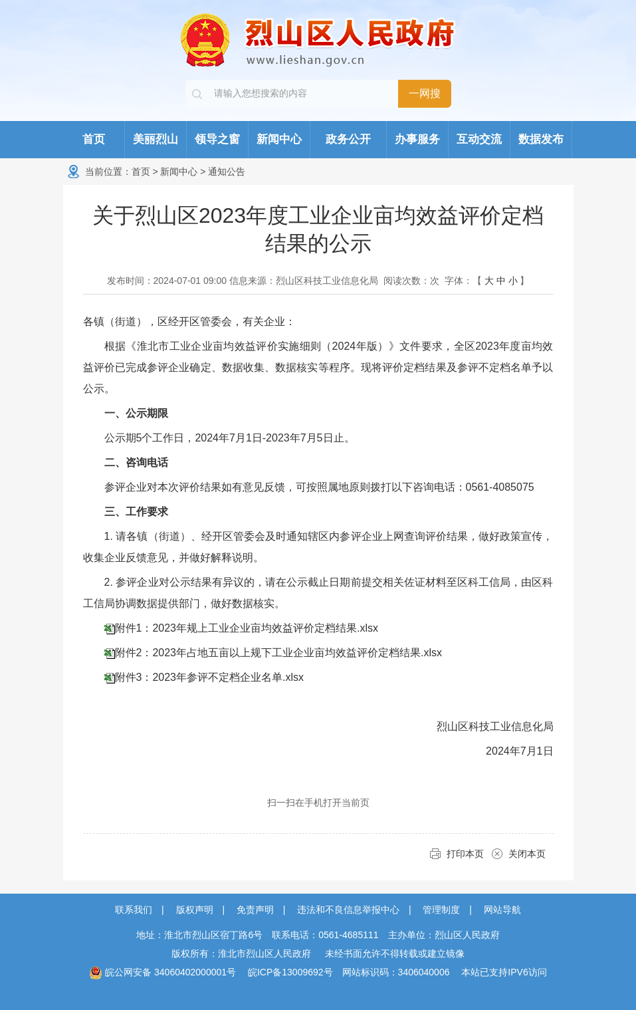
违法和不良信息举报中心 (348, 909)
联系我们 (133, 909)
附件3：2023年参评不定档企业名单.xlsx (209, 677)
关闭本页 (527, 853)
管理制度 (441, 909)
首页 (141, 171)
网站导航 (502, 909)
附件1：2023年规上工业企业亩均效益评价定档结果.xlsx (247, 628)
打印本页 (465, 853)
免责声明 (255, 909)
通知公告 (226, 171)
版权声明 (194, 909)
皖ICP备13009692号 (290, 972)
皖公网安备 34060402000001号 (162, 972)
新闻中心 (178, 171)
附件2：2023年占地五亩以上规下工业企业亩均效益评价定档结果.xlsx (279, 652)
